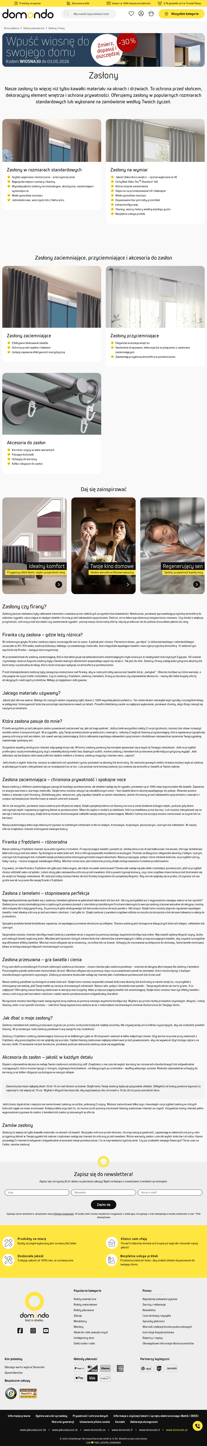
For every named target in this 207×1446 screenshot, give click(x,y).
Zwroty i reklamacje (154, 1304)
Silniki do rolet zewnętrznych (91, 1332)
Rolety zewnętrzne (85, 1299)
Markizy (78, 1327)
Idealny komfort (47, 566)
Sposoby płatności (154, 1321)
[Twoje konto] (141, 13)
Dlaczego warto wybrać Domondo (25, 1367)
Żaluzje (78, 1315)
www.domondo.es (95, 1430)
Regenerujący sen (183, 566)
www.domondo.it (149, 1430)
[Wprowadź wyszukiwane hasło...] (89, 13)
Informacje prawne (19, 1416)
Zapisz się (103, 1204)
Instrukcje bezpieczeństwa (158, 1332)
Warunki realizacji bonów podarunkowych (167, 1327)
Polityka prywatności (63, 1213)
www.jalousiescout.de (33, 1430)
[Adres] (170, 1192)
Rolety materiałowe (85, 1304)
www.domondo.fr (122, 1430)
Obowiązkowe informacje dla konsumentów (168, 1343)
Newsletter (149, 1310)
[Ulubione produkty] (131, 13)
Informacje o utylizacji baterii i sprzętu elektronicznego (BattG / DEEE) (156, 1416)
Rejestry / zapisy (153, 1338)
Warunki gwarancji (63, 1422)
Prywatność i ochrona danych (90, 1416)
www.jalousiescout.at (65, 1430)
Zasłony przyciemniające (134, 335)
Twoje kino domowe (112, 566)
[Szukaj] (66, 13)
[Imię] (37, 1192)
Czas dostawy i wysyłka (157, 1315)
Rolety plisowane (84, 1310)
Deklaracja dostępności (144, 1422)
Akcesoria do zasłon (26, 442)
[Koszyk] (151, 13)
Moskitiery (80, 1321)
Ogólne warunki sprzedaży (51, 1416)
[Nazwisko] (103, 1192)
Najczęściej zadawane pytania (160, 1299)
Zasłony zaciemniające (29, 335)
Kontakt (120, 1422)
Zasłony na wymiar (129, 170)
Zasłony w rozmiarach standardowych (44, 170)
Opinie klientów (14, 1372)
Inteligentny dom (84, 1338)
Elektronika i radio (84, 1343)
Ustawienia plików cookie (95, 1422)
